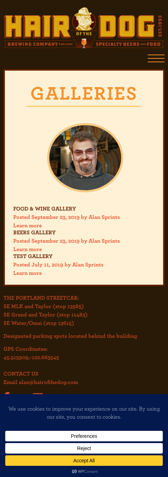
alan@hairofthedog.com (48, 382)
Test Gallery (32, 256)
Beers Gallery (34, 232)
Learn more (27, 225)
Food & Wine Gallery (44, 208)
